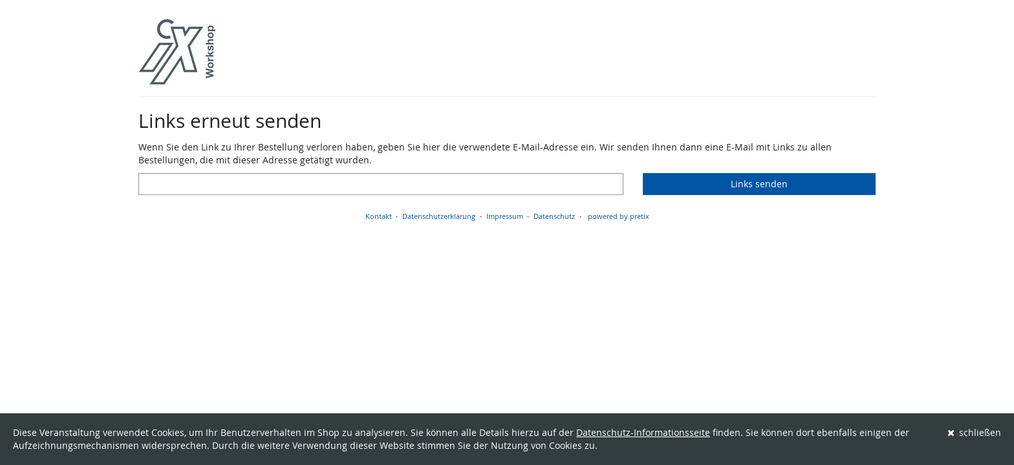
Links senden (759, 184)
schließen (974, 432)
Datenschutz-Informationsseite (643, 432)
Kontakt (378, 216)
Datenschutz (554, 216)
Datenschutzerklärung (438, 216)
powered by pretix (618, 216)
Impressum (504, 216)
